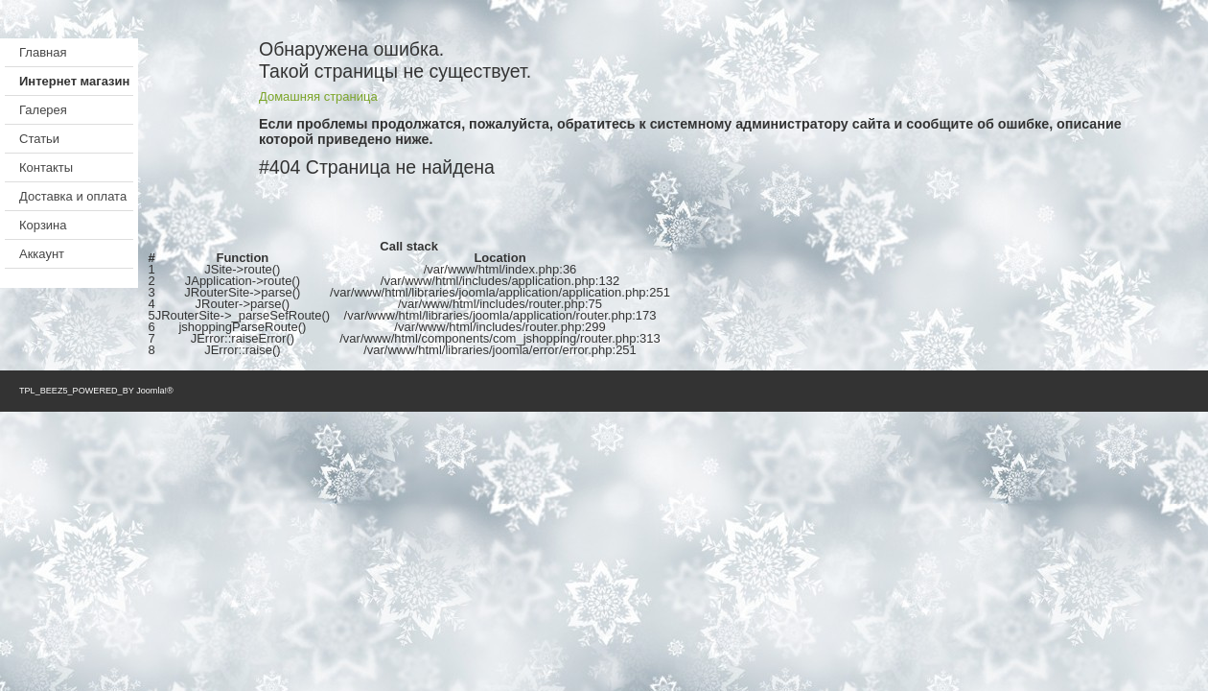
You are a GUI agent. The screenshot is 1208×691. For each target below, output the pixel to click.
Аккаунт (41, 254)
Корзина (43, 225)
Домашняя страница (318, 96)
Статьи (39, 138)
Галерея (43, 110)
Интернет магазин (74, 81)
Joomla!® (155, 390)
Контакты (46, 167)
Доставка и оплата (73, 196)
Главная (42, 52)
